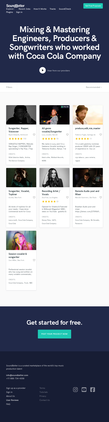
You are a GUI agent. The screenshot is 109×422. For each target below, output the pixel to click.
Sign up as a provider (16, 388)
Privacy (42, 396)
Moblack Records (57, 157)
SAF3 (54, 220)
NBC (30, 283)
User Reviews (12, 400)
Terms (42, 388)
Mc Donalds (95, 220)
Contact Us (44, 400)
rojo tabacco (79, 157)
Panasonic (78, 224)
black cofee (46, 157)
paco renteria (90, 157)
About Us (10, 396)
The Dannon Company (17, 161)
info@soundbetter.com (17, 375)
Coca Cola (12, 224)
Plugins (9, 12)
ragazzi (77, 161)
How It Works (40, 9)
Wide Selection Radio (16, 157)
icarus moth (13, 220)
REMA (44, 161)
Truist (26, 283)
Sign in (19, 12)
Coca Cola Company (25, 220)
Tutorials (43, 392)
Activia (27, 157)
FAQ (8, 404)
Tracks (53, 9)
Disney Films (46, 220)
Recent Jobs (24, 9)
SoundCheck (65, 9)
